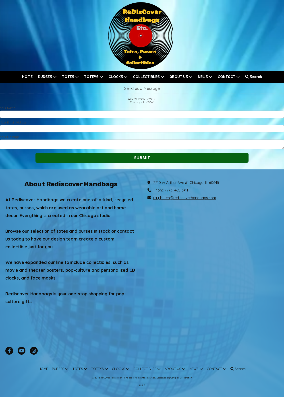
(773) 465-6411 (176, 190)
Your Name (7, 108)
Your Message (10, 137)
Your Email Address (13, 122)
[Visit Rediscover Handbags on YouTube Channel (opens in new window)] (21, 351)
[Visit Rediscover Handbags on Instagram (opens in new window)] (34, 351)
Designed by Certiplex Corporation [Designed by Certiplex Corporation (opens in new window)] (174, 377)
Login (142, 384)
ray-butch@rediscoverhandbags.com (184, 197)
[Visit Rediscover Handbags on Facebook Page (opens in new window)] (9, 351)
